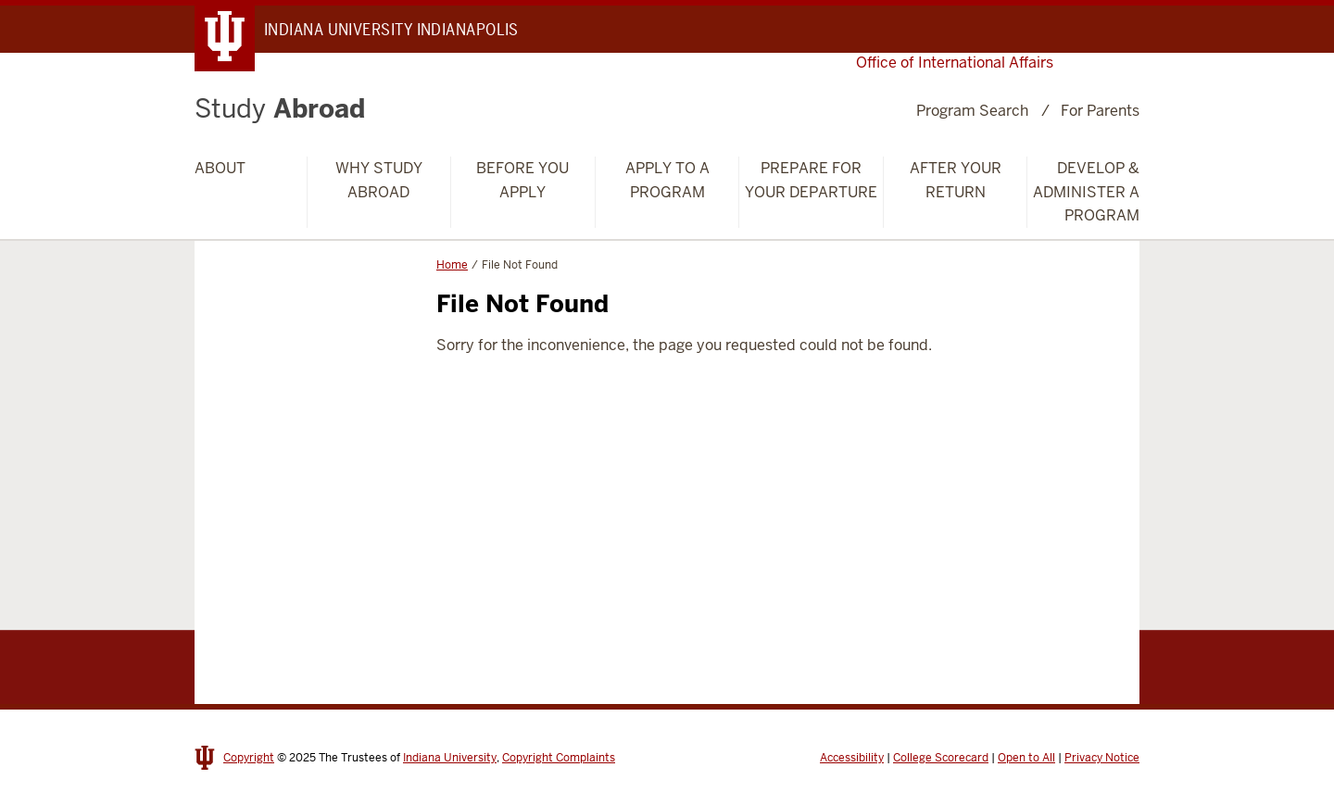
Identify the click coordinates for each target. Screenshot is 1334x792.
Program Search (972, 110)
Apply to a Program (667, 180)
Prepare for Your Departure (811, 180)
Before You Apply (522, 180)
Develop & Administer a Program (1086, 191)
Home (452, 265)
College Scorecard (940, 757)
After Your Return (955, 180)
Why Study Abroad (378, 180)
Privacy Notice (1101, 757)
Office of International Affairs (954, 62)
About (220, 168)
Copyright (248, 757)
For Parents (1100, 110)
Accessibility (852, 757)
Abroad (280, 108)
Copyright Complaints (558, 757)
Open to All (1026, 757)
